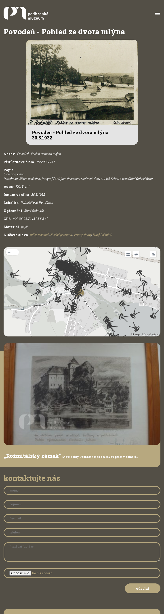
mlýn (33, 234)
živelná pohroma (61, 234)
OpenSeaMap (151, 334)
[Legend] (153, 254)
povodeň (43, 234)
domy (87, 234)
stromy (77, 234)
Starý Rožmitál (102, 234)
